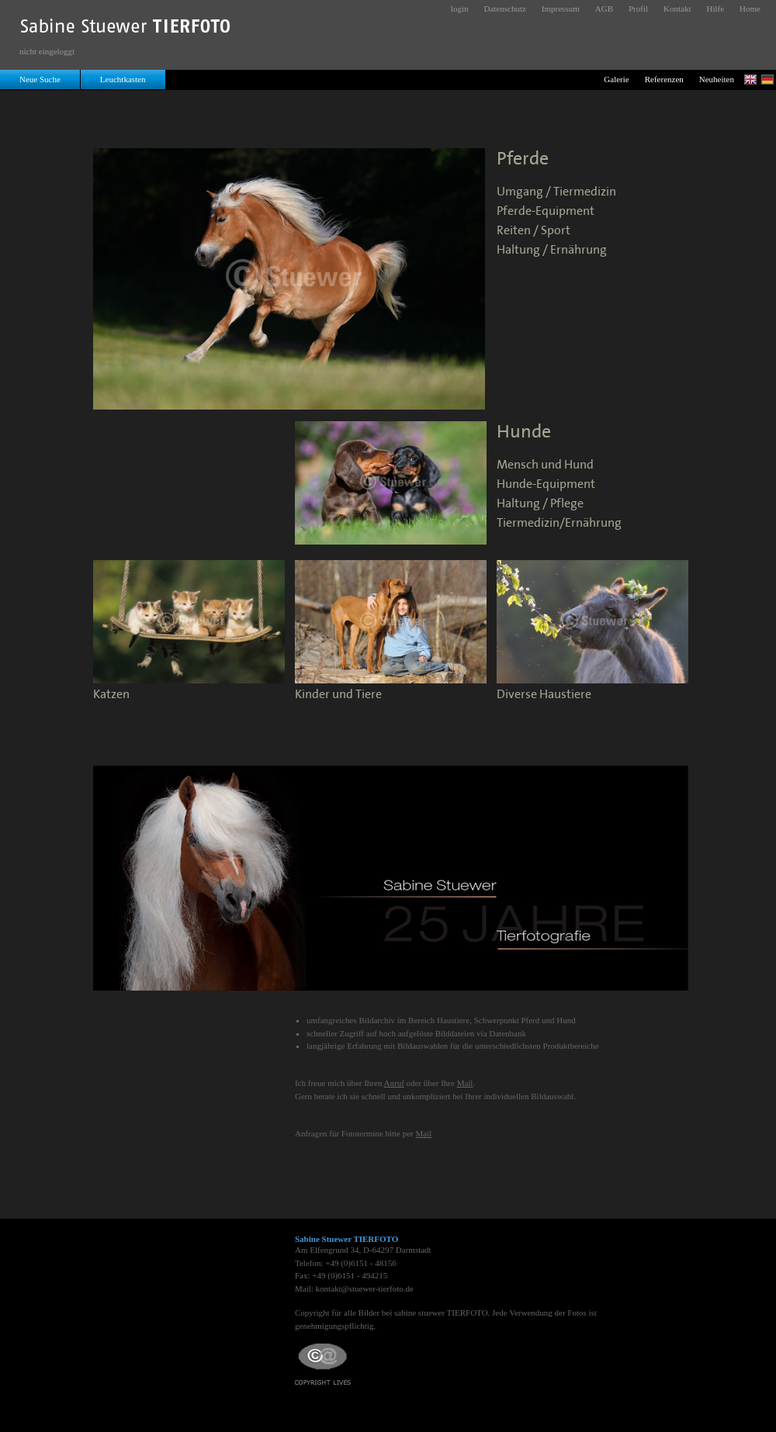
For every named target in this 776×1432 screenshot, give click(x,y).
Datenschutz (504, 8)
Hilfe (716, 8)
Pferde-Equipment (545, 211)
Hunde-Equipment (546, 484)
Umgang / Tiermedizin (556, 192)
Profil (638, 8)
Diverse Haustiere (544, 694)
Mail (465, 1083)
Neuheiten (716, 79)
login (460, 8)
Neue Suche (40, 79)
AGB (604, 8)
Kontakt (677, 8)
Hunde (524, 432)
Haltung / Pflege (540, 503)
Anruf (394, 1083)
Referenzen (664, 79)
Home (750, 8)
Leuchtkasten (123, 79)
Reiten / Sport (533, 230)
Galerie (616, 79)
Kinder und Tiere (338, 694)
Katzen (111, 694)
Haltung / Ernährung (552, 250)
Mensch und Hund (545, 465)
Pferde (523, 159)
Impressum (561, 8)
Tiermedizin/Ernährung (559, 523)
